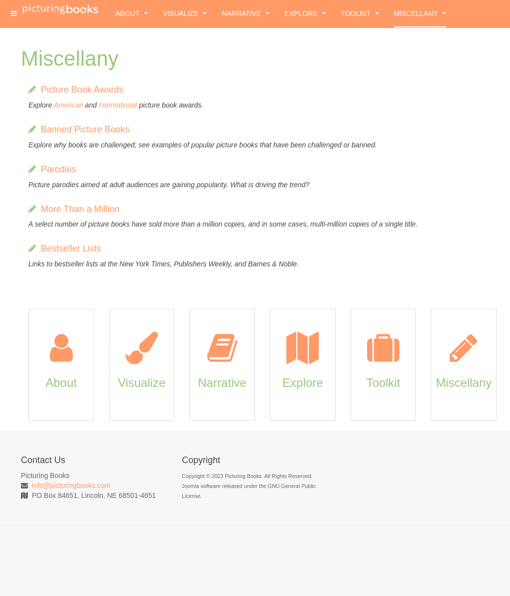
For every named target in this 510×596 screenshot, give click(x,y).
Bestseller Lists (71, 248)
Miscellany (420, 13)
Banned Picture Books (85, 129)
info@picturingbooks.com (71, 485)
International (118, 105)
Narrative (245, 13)
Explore (305, 13)
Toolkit (360, 13)
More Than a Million (80, 209)
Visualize (185, 13)
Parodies (58, 169)
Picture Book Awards (82, 90)
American (68, 105)
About (132, 13)
